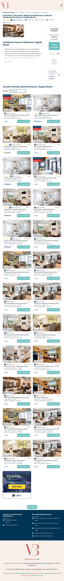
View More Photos (10, 34)
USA (17, 12)
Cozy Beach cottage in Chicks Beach (14, 460)
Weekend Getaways (22, 573)
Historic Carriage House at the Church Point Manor (47, 519)
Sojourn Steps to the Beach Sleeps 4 (44, 209)
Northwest (45, 12)
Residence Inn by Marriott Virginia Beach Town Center (48, 529)
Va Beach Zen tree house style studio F (15, 209)
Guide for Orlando (50, 573)
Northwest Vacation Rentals (10, 521)
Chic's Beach (49, 118)
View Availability (23, 121)
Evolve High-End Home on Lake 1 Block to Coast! (47, 524)
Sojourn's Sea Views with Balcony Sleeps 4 (16, 240)
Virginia (22, 12)
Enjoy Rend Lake (37, 575)
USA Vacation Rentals (11, 525)
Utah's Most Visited (36, 573)
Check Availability (54, 46)
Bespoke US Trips (9, 573)
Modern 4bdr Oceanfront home (43, 146)
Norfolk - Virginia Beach (33, 12)
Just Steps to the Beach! (41, 397)
